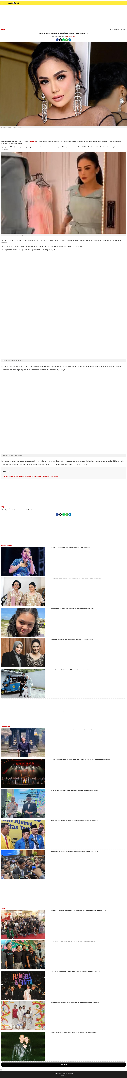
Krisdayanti (32, 141)
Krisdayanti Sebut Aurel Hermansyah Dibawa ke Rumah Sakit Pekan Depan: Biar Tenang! (31, 476)
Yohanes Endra (56, 36)
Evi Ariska (62, 36)
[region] (63, 17)
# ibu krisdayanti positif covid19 (20, 509)
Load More (63, 1064)
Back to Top (63, 1075)
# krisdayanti (5, 509)
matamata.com (60, 1073)
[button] (2, 3)
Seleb (3, 29)
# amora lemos (35, 509)
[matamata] (14, 3)
